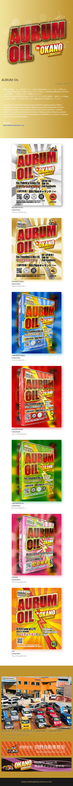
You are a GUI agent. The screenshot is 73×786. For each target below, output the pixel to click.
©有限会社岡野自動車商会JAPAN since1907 (36, 782)
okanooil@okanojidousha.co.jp (13, 125)
